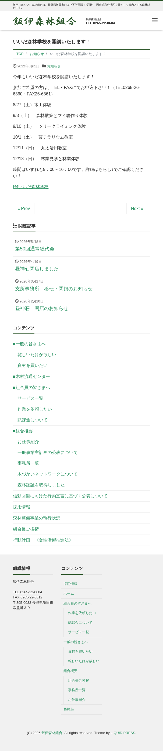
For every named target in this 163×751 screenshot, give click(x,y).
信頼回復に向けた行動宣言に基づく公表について (60, 496)
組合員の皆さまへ (77, 603)
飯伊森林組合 (51, 733)
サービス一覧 (30, 398)
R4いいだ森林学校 (30, 186)
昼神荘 (68, 709)
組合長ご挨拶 (26, 529)
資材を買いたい (32, 365)
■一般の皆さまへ (29, 344)
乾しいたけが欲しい (36, 354)
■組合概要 (23, 431)
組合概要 (70, 671)
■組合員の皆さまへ (31, 387)
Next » (137, 208)
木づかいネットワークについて (47, 474)
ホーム (68, 593)
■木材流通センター (31, 376)
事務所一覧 (28, 463)
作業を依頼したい (34, 409)
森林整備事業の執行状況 (36, 518)
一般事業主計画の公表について (47, 452)
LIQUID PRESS (123, 733)
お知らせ (54, 66)
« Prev (23, 208)
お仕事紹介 (28, 441)
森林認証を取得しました (41, 485)
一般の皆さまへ (75, 642)
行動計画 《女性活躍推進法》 (43, 540)
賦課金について (32, 420)
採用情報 (21, 507)
